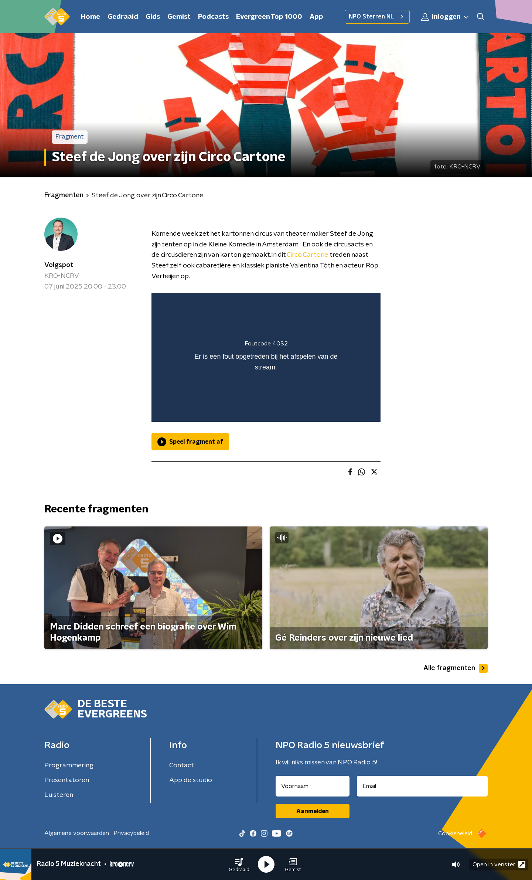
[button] (239, 864)
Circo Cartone (307, 255)
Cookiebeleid (455, 833)
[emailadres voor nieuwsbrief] (422, 786)
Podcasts (213, 17)
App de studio (190, 780)
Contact (181, 765)
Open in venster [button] (499, 864)
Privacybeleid (131, 833)
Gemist (179, 17)
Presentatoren (66, 780)
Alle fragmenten (455, 668)
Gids (153, 17)
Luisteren (58, 795)
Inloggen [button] (445, 17)
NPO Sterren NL (377, 16)
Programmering (68, 765)
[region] (266, 357)
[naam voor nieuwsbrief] (312, 786)
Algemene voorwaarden (76, 833)
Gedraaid (123, 17)
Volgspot (58, 265)
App (316, 17)
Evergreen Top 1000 (269, 17)
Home (90, 17)
